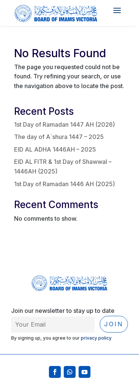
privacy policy (96, 338)
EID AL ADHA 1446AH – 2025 (55, 149)
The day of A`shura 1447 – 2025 (59, 136)
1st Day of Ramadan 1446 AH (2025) (64, 184)
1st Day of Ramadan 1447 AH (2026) (64, 124)
